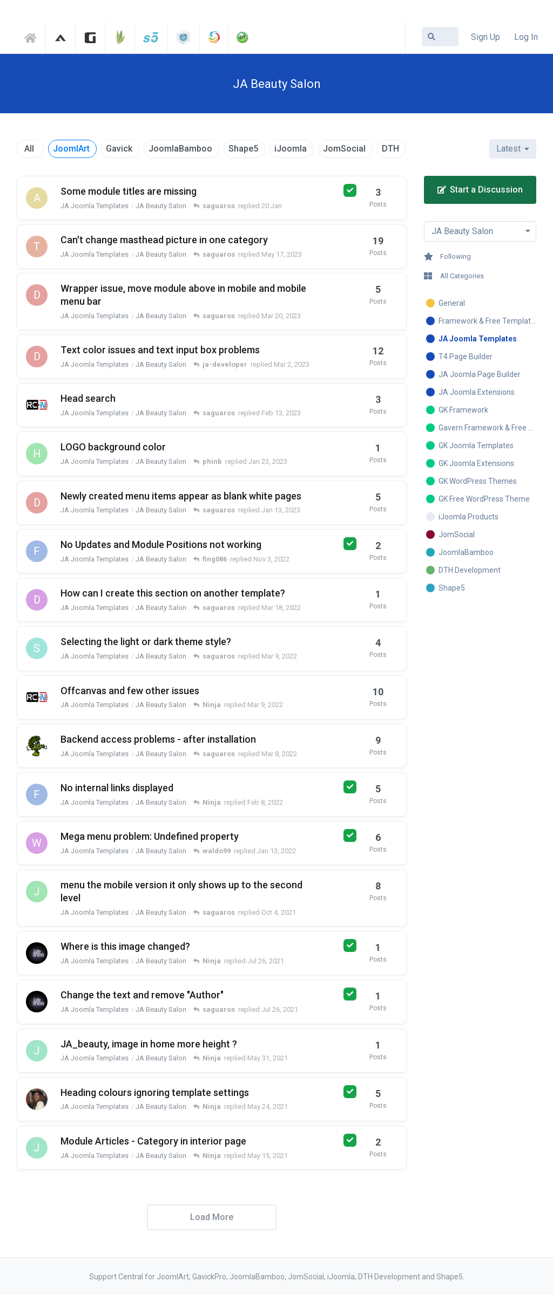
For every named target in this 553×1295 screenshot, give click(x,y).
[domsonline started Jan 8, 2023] (37, 502)
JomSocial (344, 148)
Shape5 (243, 148)
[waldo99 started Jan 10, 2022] (37, 843)
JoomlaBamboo (180, 148)
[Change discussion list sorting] (512, 149)
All (29, 148)
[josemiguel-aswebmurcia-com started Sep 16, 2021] (37, 891)
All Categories (454, 276)
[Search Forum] (440, 36)
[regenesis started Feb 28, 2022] (37, 697)
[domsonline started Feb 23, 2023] (37, 356)
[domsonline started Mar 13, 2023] (37, 295)
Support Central (33, 36)
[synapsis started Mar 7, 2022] (37, 648)
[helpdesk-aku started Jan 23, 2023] (37, 453)
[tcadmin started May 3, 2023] (37, 246)
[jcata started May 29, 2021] (37, 1050)
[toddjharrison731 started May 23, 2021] (37, 1099)
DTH (390, 148)
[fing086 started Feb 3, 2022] (37, 794)
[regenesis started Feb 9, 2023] (37, 405)
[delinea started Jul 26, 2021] (37, 953)
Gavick (119, 148)
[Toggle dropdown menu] (480, 231)
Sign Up (485, 37)
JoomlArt (71, 148)
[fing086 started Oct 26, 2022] (37, 551)
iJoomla (290, 148)
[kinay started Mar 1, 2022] (37, 746)
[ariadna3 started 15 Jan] (37, 198)
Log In (526, 37)
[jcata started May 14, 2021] (37, 1148)
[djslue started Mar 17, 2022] (37, 600)
